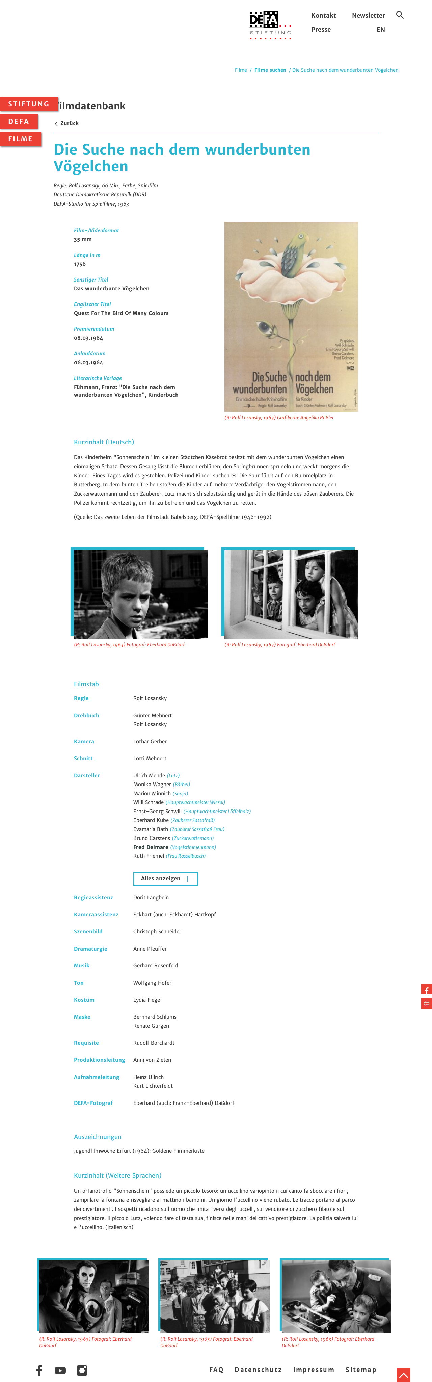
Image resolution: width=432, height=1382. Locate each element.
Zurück (66, 123)
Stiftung (29, 104)
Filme (20, 139)
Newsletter (368, 15)
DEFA (19, 121)
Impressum (314, 1370)
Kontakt (323, 15)
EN (381, 29)
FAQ (216, 1370)
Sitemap (361, 1370)
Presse (321, 29)
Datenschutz (258, 1370)
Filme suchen (270, 70)
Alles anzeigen (161, 878)
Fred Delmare (151, 847)
